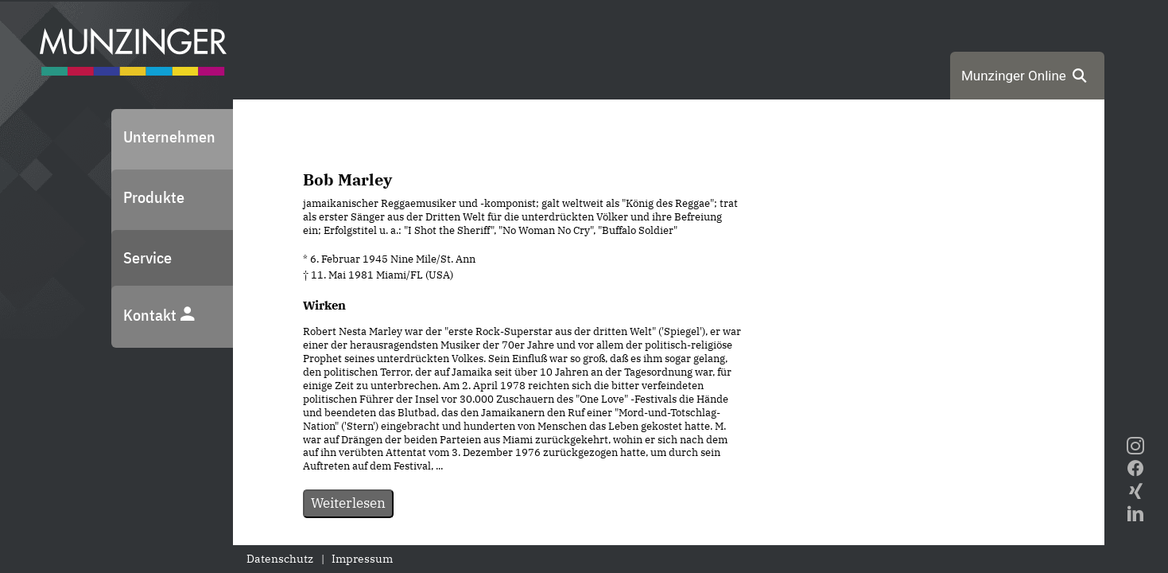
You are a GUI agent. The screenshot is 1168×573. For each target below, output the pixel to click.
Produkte (153, 197)
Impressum (362, 559)
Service (147, 257)
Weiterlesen (348, 503)
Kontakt (159, 314)
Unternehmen (169, 136)
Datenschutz (279, 559)
